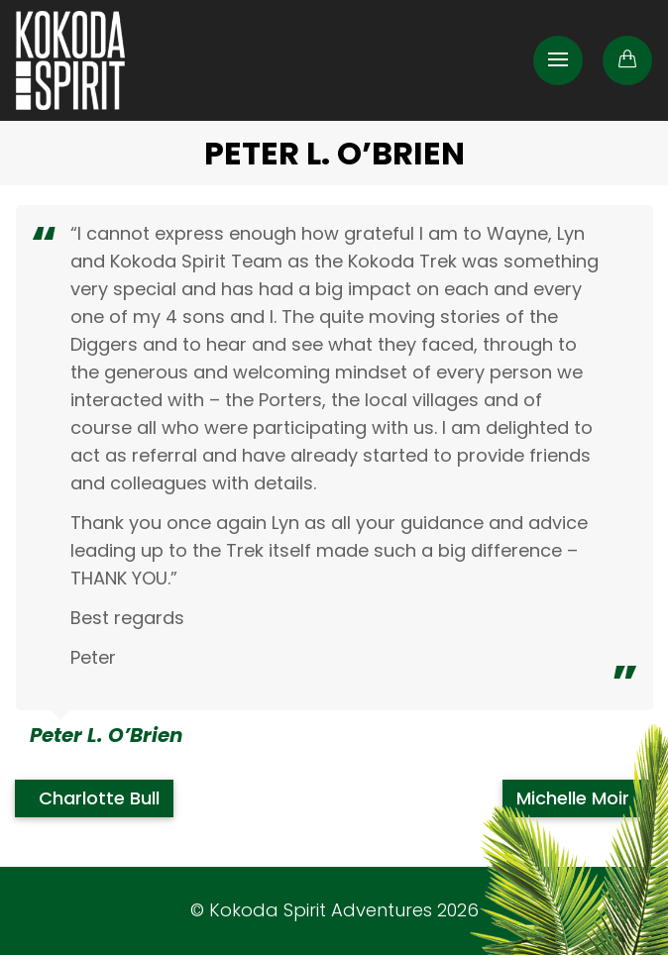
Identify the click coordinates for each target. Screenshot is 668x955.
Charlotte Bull (97, 798)
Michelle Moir (575, 798)
